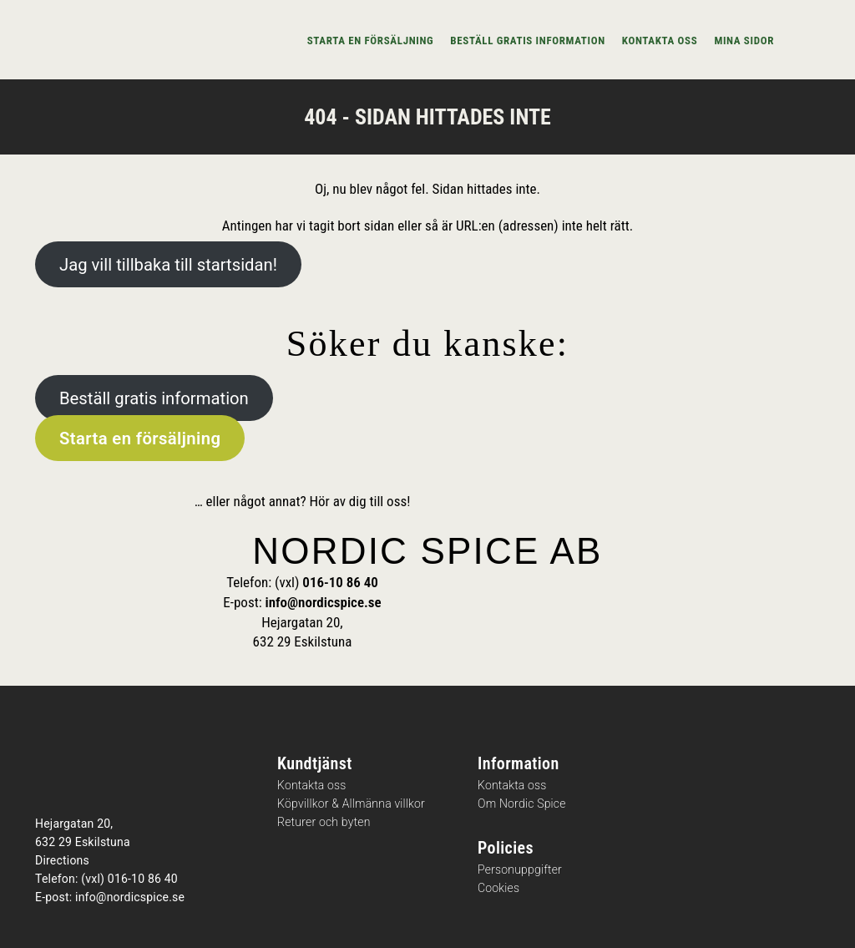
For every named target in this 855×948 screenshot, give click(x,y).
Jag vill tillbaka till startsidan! (168, 265)
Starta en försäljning (370, 40)
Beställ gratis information (527, 40)
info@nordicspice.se (324, 602)
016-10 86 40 (339, 582)
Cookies (498, 888)
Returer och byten (324, 822)
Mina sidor (744, 40)
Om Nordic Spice (522, 804)
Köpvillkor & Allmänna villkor (351, 804)
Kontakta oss (660, 40)
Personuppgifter (520, 870)
